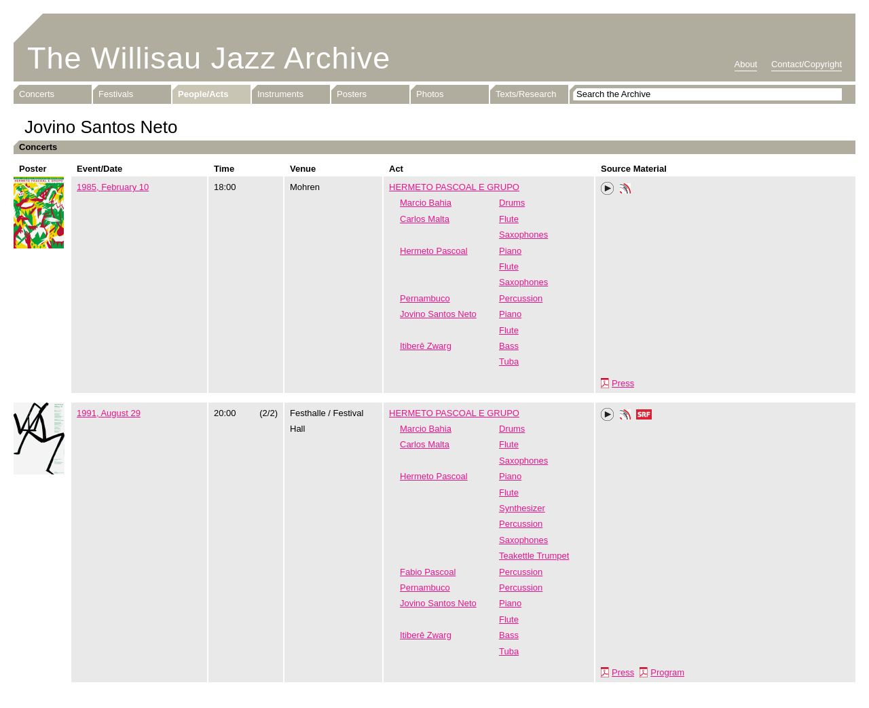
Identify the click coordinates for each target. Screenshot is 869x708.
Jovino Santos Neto (438, 314)
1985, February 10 (113, 187)
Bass (509, 346)
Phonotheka (625, 190)
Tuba (509, 361)
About (746, 64)
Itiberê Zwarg (425, 346)
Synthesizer (522, 508)
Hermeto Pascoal (434, 251)
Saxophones (523, 234)
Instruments (280, 94)
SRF (644, 416)
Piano (510, 251)
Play (607, 188)
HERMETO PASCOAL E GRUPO (454, 187)
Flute (509, 219)
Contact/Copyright (806, 64)
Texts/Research (526, 94)
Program (667, 672)
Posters (352, 94)
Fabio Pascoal (428, 572)
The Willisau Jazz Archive (208, 58)
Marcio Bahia (425, 203)
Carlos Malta (424, 219)
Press (623, 383)
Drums (512, 203)
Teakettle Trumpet (534, 556)
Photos (429, 94)
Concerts (36, 94)
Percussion (520, 298)
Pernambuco (425, 298)
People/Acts (203, 94)
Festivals (115, 94)
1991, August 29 (109, 413)
